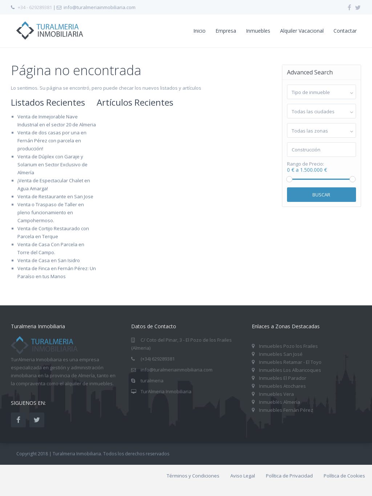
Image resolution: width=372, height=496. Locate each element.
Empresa (225, 30)
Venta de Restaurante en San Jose (55, 196)
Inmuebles (258, 30)
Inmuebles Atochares (282, 386)
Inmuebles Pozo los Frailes (288, 346)
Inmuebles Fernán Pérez (286, 410)
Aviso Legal (242, 475)
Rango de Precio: (305, 164)
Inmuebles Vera (276, 394)
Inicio (199, 30)
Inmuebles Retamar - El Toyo (290, 362)
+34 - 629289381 (35, 7)
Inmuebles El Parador (282, 378)
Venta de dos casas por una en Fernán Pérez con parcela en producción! (51, 140)
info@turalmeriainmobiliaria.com (177, 369)
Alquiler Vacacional (302, 30)
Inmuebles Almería (279, 402)
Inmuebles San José (281, 354)
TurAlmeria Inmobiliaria (166, 391)
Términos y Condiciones (193, 475)
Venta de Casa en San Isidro (48, 260)
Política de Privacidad (289, 475)
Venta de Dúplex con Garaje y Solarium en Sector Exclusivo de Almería (52, 164)
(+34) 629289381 (158, 358)
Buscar (321, 194)
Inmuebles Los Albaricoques (290, 370)
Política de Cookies (344, 475)
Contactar (345, 30)
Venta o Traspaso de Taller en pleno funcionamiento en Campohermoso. (50, 212)
